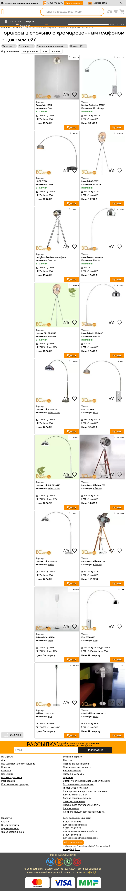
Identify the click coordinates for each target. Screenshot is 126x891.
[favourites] (74, 94)
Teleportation (54, 412)
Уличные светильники (75, 794)
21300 (120, 665)
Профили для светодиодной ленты (81, 805)
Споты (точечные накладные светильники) (86, 781)
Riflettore (97, 488)
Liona (50, 184)
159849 (74, 285)
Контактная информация (15, 784)
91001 (74, 133)
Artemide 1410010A (45, 637)
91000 (120, 361)
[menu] (19, 21)
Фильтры (12, 735)
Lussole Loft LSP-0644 (92, 257)
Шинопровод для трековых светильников (85, 791)
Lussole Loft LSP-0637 (92, 333)
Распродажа (8, 781)
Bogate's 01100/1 (44, 105)
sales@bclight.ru (100, 3)
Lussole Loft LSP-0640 (46, 561)
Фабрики (6, 770)
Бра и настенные (72, 770)
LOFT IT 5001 (87, 409)
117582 (119, 437)
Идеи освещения (10, 828)
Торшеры (68, 777)
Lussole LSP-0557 (89, 181)
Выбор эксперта (10, 825)
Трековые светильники (75, 787)
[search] (100, 12)
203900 (119, 285)
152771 (74, 209)
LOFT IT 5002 (42, 181)
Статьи (5, 821)
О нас (4, 760)
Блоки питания (71, 808)
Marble (96, 260)
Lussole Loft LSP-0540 (46, 409)
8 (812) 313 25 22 (72, 828)
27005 (74, 665)
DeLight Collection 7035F (93, 105)
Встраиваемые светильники (78, 784)
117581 (119, 513)
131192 (74, 361)
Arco (95, 640)
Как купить (7, 774)
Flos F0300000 (88, 637)
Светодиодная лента (74, 801)
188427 (74, 513)
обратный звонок (73, 3)
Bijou (50, 716)
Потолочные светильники (77, 767)
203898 (119, 209)
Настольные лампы (73, 774)
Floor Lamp (98, 108)
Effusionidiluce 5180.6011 (93, 713)
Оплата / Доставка (11, 777)
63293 (120, 589)
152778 (119, 57)
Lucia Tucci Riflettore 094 (93, 561)
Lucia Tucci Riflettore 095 (93, 485)
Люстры (67, 760)
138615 (74, 57)
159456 (74, 589)
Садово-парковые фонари (77, 798)
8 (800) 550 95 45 (72, 834)
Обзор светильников (12, 832)
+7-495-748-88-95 (55, 3)
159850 (119, 133)
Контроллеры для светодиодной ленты (84, 811)
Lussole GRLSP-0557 (46, 333)
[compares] (66, 94)
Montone (97, 184)
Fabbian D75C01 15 (45, 713)
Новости (5, 767)
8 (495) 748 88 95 (72, 821)
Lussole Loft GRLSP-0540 (48, 485)
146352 (74, 437)
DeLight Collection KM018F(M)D (51, 257)
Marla (95, 716)
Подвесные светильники (76, 763)
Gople (50, 640)
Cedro (50, 108)
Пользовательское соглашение (18, 763)
